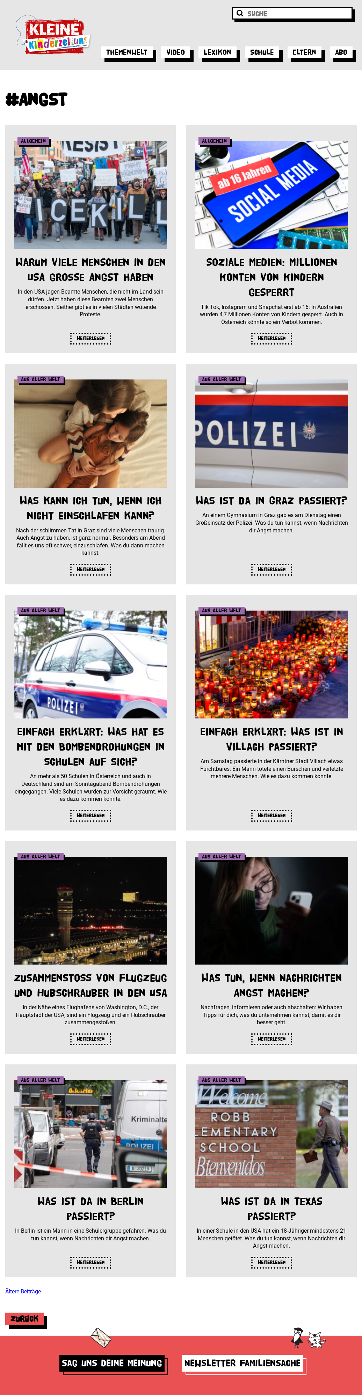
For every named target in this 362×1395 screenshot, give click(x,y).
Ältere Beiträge (23, 1291)
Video (175, 52)
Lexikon (217, 52)
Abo (341, 52)
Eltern (304, 52)
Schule (262, 52)
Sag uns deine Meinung (112, 1363)
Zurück (24, 1318)
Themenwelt (126, 52)
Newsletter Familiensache (242, 1363)
